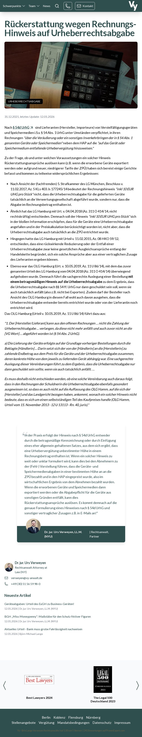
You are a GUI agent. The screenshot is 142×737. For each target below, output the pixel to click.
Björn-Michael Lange (31, 633)
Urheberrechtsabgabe (24, 101)
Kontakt (85, 6)
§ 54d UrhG (23, 127)
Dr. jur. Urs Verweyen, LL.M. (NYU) (38, 608)
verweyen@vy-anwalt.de (26, 578)
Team (32, 6)
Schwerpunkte (12, 6)
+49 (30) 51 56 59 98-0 (25, 584)
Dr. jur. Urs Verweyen (30, 563)
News (46, 6)
